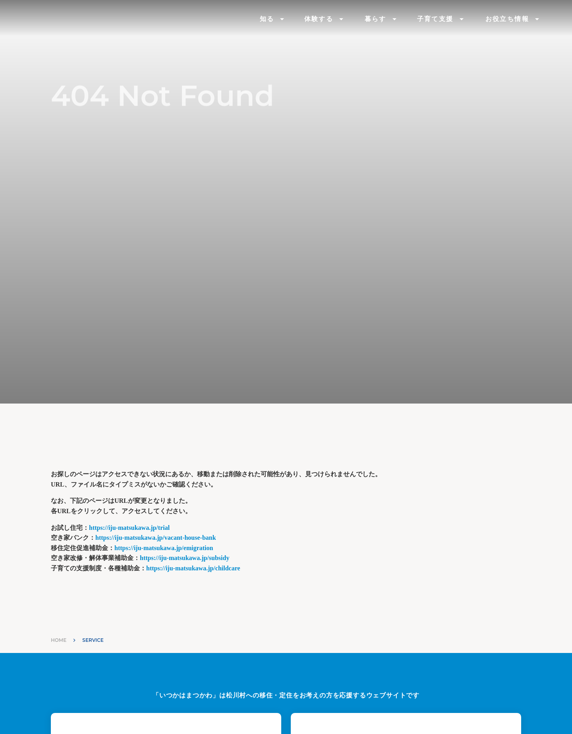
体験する (319, 19)
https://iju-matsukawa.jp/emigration (163, 548)
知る (267, 19)
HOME (58, 640)
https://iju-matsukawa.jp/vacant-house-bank (155, 537)
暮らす (375, 19)
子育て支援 (435, 19)
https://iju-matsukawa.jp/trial (129, 527)
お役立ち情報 (507, 19)
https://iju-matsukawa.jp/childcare (193, 568)
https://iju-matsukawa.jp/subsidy (184, 557)
